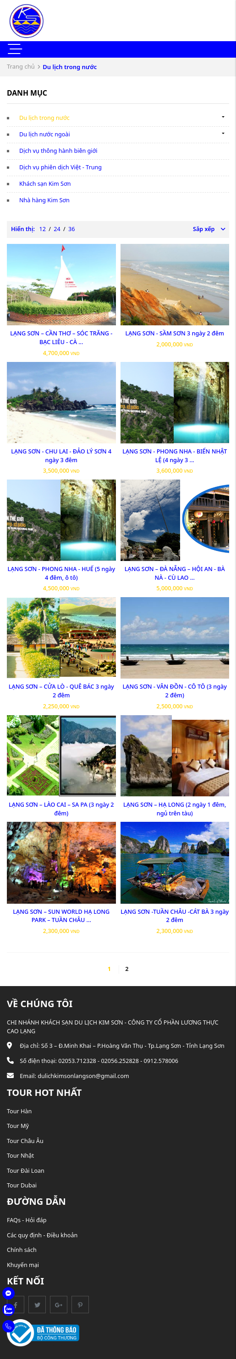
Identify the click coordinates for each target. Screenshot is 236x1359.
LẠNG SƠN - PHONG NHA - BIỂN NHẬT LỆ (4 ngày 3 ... (174, 456)
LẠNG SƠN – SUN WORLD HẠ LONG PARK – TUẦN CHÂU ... (61, 916)
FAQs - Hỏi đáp (27, 1220)
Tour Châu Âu (25, 1141)
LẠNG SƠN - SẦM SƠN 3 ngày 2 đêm (175, 333)
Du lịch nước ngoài (44, 134)
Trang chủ (21, 66)
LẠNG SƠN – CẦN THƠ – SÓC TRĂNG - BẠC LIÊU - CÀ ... (61, 337)
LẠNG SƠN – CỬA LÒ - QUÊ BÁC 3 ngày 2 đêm (61, 691)
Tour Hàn (19, 1111)
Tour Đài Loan (25, 1171)
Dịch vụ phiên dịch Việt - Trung (60, 167)
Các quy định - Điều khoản (42, 1235)
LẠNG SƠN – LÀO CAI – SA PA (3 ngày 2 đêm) (61, 809)
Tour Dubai (22, 1185)
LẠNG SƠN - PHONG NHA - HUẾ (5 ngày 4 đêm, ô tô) (61, 573)
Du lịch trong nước (44, 118)
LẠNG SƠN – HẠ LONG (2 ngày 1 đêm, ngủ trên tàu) (174, 809)
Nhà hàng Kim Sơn (44, 200)
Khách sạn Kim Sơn (45, 184)
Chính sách (22, 1250)
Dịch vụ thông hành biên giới (58, 151)
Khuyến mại (23, 1265)
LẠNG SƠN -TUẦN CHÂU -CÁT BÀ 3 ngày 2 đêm (175, 916)
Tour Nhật (20, 1155)
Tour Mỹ (18, 1126)
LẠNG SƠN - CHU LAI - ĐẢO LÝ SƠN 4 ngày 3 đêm (61, 456)
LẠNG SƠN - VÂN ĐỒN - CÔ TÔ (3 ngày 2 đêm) (175, 691)
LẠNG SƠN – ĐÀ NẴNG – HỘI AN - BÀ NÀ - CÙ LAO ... (175, 573)
